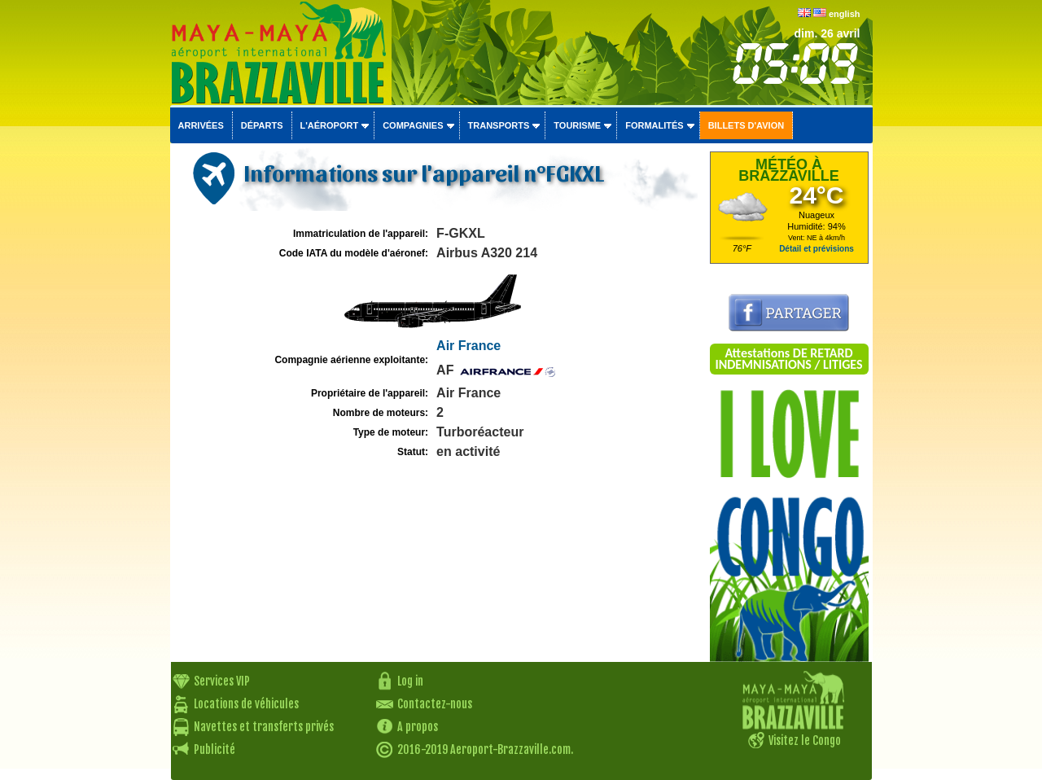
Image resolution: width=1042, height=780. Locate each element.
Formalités (654, 125)
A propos (417, 727)
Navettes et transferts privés (264, 727)
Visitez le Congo (804, 740)
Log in (410, 681)
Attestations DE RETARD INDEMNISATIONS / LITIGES (788, 358)
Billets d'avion (746, 125)
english (844, 14)
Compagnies (413, 125)
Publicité (214, 749)
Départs (262, 125)
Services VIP (222, 681)
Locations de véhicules (246, 704)
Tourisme (577, 125)
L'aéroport (329, 125)
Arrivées (201, 125)
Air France (468, 346)
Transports (499, 125)
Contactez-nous (434, 704)
